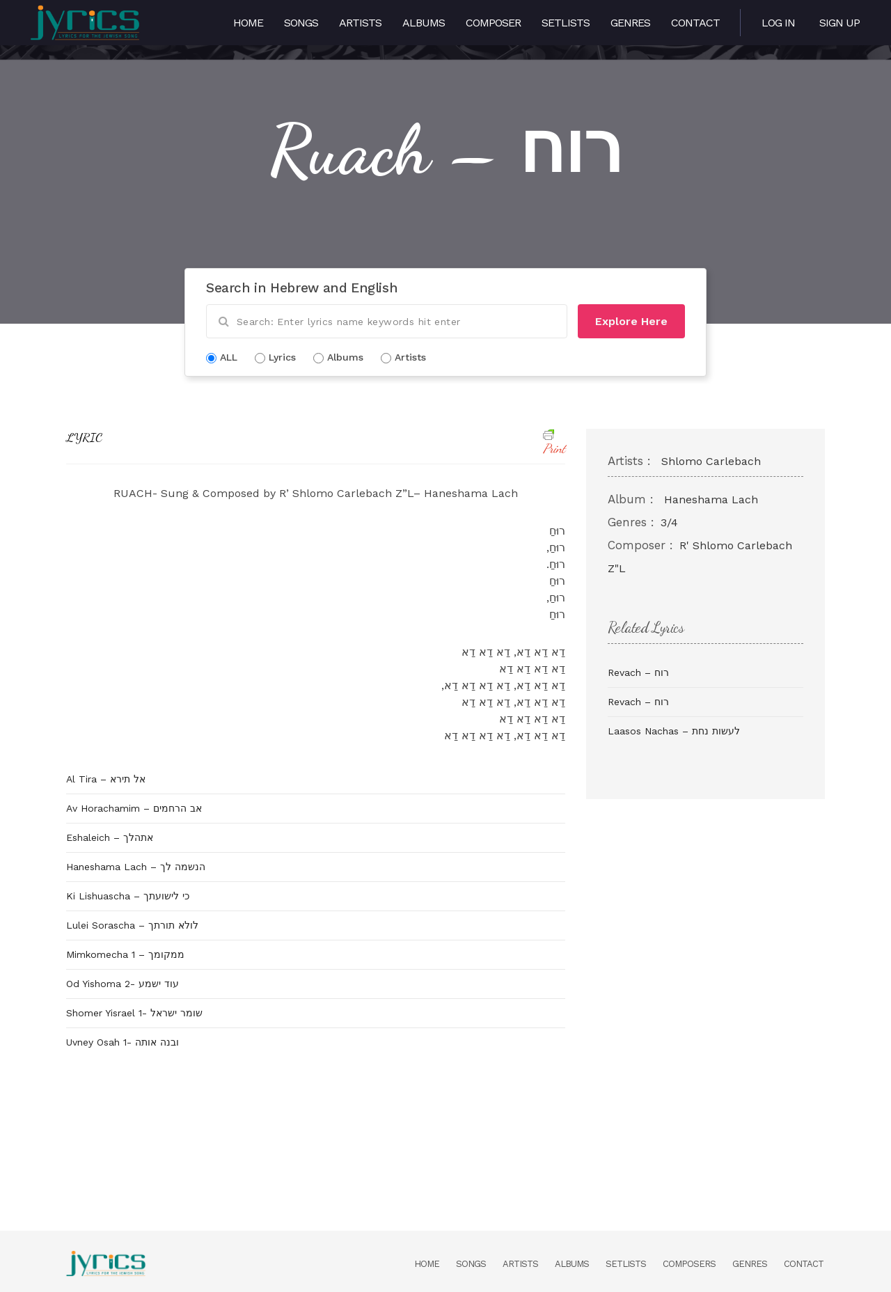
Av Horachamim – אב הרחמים (134, 808)
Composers (689, 1264)
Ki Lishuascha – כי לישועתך (127, 895)
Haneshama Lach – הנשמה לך (135, 866)
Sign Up (839, 22)
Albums (423, 22)
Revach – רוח (638, 672)
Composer (493, 22)
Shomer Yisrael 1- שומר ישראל (134, 1012)
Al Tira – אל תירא (105, 779)
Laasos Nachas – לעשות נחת (674, 730)
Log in (778, 22)
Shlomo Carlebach (711, 461)
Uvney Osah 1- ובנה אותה (122, 1042)
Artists (360, 22)
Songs (301, 22)
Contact (695, 22)
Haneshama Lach (711, 499)
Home (248, 22)
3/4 (669, 522)
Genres (630, 22)
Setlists (566, 22)
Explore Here (631, 321)
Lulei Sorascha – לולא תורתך (132, 925)
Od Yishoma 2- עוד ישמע (122, 983)
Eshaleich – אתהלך (109, 837)
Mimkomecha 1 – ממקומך (125, 954)
